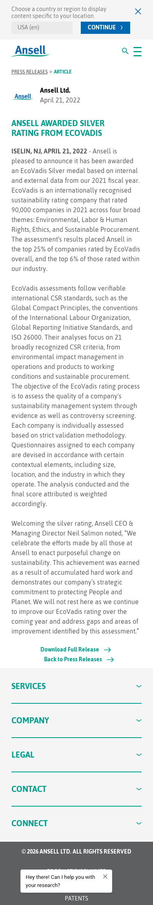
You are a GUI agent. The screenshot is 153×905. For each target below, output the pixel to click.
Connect (76, 823)
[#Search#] (125, 51)
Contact (76, 789)
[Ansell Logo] (30, 51)
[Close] (138, 11)
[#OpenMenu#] (137, 51)
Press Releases (29, 72)
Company (76, 720)
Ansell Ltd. (55, 90)
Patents (76, 898)
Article (63, 72)
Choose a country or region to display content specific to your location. (58, 12)
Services (76, 686)
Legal (76, 754)
